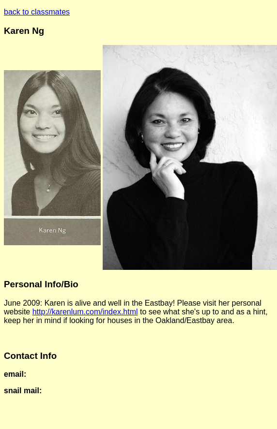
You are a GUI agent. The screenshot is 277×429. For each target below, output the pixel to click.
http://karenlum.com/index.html (85, 312)
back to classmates (37, 12)
